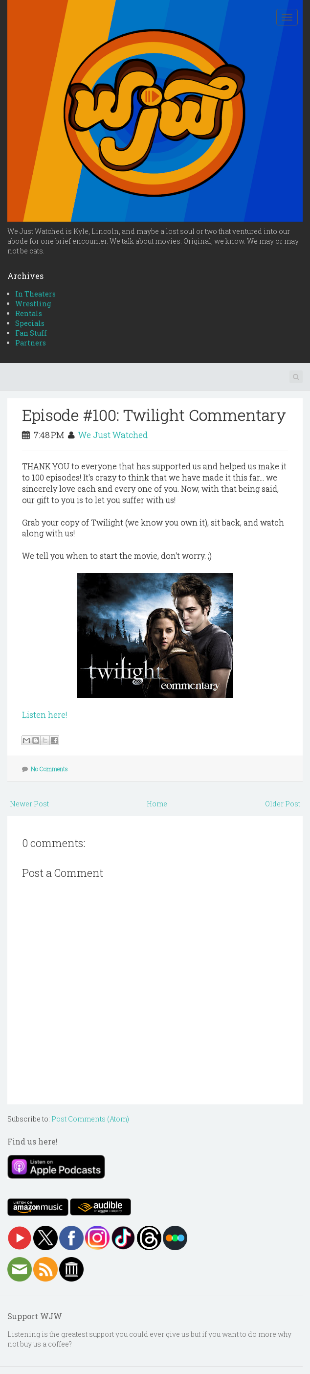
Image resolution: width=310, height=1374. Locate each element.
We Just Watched (113, 434)
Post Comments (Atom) (90, 1118)
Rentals (28, 313)
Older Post (282, 803)
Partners (30, 342)
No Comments (49, 769)
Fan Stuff (31, 333)
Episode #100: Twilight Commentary (154, 414)
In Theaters (35, 293)
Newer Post (29, 803)
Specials (29, 323)
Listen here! (44, 715)
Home (157, 803)
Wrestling (33, 303)
